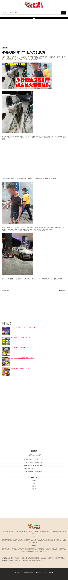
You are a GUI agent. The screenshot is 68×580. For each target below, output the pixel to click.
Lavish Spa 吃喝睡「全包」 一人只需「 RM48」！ (24, 327)
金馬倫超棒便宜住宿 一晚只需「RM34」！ (22, 337)
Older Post (62, 291)
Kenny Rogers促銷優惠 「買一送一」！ (22, 368)
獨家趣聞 (34, 483)
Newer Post (6, 291)
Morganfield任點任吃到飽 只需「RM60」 (22, 358)
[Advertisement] (34, 32)
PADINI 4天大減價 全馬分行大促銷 (34, 471)
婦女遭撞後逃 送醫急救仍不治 (19, 348)
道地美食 (34, 489)
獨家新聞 (5, 48)
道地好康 (34, 486)
